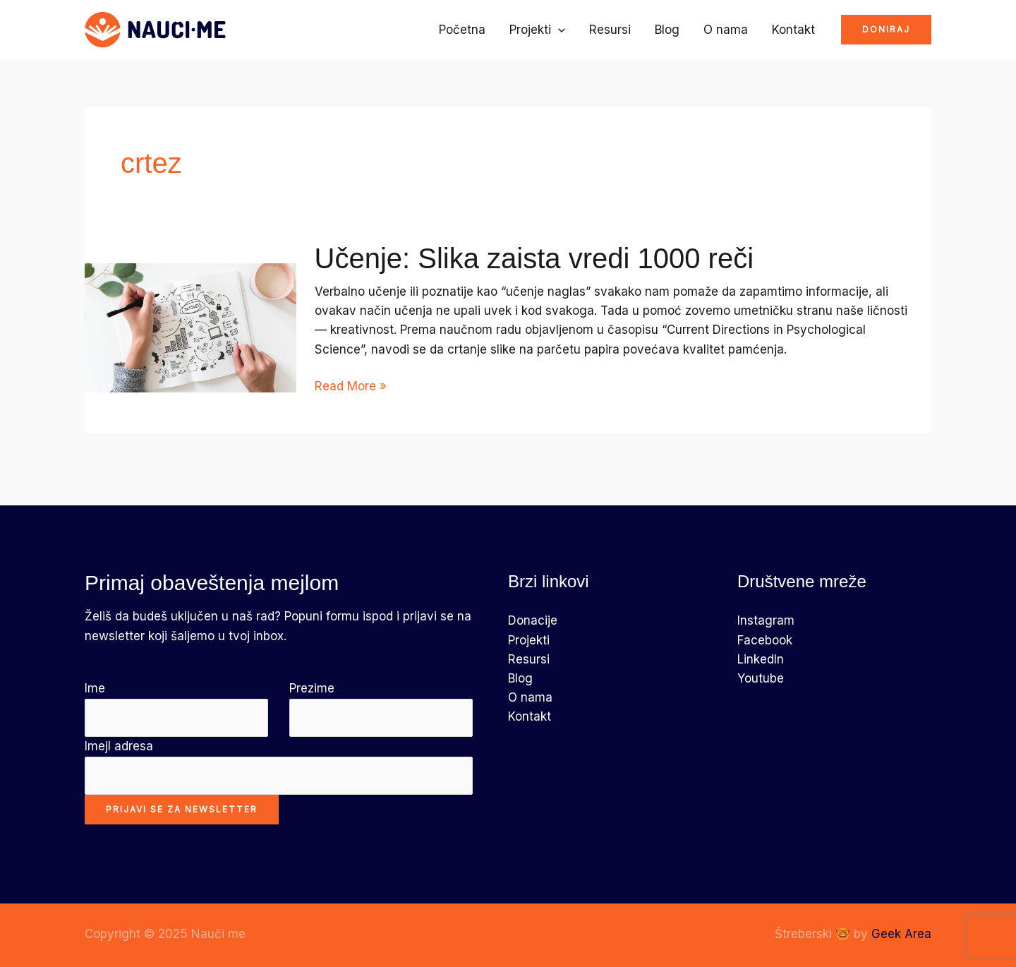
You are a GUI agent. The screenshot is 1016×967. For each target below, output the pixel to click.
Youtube (760, 678)
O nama (725, 30)
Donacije (532, 620)
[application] (558, 29)
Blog (667, 30)
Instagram (765, 620)
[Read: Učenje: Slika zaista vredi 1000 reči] (190, 327)
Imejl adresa (279, 767)
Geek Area (901, 934)
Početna (462, 30)
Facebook (764, 640)
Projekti (537, 29)
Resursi (610, 30)
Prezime (381, 709)
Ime (176, 709)
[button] (886, 29)
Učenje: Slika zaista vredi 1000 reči (534, 258)
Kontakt (793, 30)
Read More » (351, 386)
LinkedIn (760, 659)
